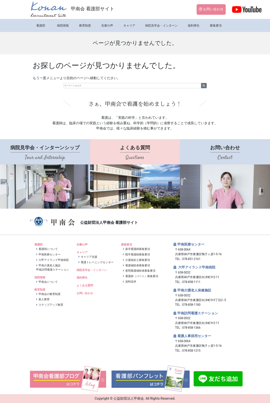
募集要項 (216, 25)
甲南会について (48, 281)
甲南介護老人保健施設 (194, 290)
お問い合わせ (211, 9)
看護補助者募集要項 (137, 265)
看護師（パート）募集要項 (141, 276)
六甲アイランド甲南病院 (54, 260)
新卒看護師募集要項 (137, 249)
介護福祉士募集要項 (137, 260)
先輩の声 (107, 25)
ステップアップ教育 (51, 304)
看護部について (48, 249)
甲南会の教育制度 (50, 294)
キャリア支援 (89, 256)
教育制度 (85, 25)
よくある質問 (85, 285)
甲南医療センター (50, 254)
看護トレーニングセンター (97, 262)
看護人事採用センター (194, 336)
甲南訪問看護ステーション (197, 313)
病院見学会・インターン (161, 25)
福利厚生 (194, 25)
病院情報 (63, 25)
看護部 (40, 25)
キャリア (129, 25)
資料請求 (130, 281)
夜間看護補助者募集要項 (140, 270)
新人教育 (44, 299)
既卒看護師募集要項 (137, 254)
